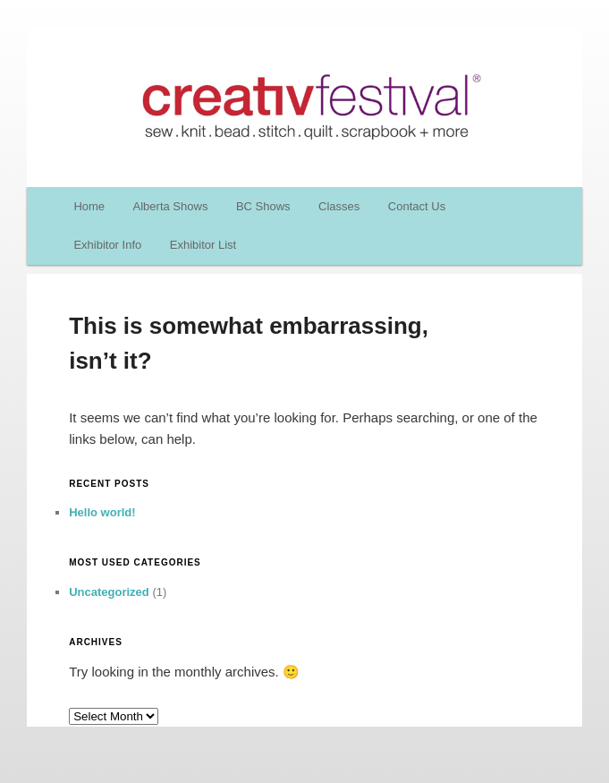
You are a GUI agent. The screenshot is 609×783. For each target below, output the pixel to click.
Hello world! (102, 512)
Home (89, 206)
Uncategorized (109, 592)
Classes (338, 206)
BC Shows (263, 206)
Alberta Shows (170, 206)
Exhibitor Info (107, 244)
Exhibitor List (203, 244)
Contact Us (416, 206)
